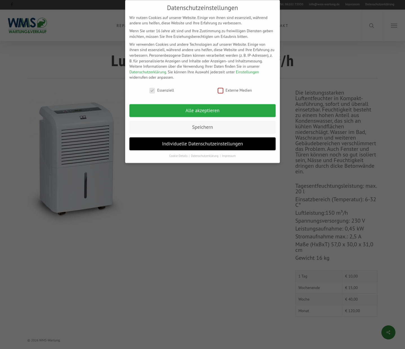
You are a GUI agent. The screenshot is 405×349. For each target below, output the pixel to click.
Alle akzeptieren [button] (203, 106)
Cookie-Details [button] (178, 152)
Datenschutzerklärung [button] (205, 152)
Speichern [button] (202, 123)
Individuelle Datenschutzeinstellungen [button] (202, 140)
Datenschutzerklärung (147, 68)
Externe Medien (235, 86)
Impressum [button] (229, 152)
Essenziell (161, 86)
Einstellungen (247, 68)
